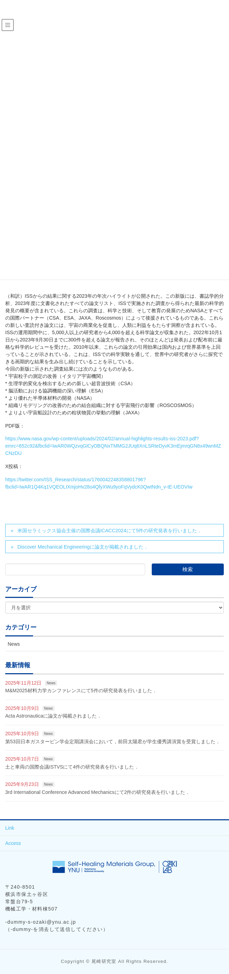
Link (9, 828)
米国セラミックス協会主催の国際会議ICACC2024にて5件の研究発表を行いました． (109, 530)
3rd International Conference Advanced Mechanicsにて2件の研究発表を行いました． (97, 792)
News (14, 644)
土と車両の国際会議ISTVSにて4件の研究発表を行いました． (72, 767)
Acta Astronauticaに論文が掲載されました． (53, 716)
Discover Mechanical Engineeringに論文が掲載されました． (82, 547)
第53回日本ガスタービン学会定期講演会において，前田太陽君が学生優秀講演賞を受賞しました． (112, 741)
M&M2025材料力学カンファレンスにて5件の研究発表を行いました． (81, 690)
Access (13, 843)
